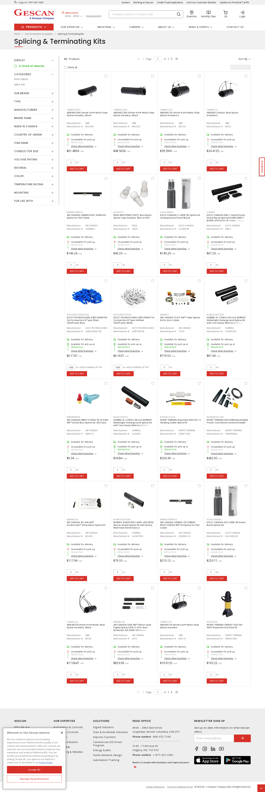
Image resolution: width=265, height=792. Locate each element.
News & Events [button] (199, 27)
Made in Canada (26, 126)
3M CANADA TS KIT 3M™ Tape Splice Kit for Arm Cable (180, 319)
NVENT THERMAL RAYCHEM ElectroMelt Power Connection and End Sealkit (227, 421)
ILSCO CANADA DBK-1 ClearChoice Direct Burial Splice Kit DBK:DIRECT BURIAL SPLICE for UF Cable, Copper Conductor (226, 219)
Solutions (101, 721)
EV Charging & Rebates (68, 751)
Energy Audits (102, 750)
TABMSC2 (212, 109)
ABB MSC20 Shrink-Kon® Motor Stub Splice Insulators (180, 114)
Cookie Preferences (155, 787)
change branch (93, 16)
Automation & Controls (68, 727)
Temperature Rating (28, 184)
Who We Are (22, 727)
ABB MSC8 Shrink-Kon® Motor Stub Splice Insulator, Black (86, 626)
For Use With (23, 201)
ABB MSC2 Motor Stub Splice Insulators (222, 114)
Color (19, 176)
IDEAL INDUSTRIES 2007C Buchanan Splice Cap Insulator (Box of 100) (132, 216)
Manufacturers (25, 110)
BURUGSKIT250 (215, 314)
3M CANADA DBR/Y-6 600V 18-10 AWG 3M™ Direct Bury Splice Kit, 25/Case (87, 421)
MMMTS (164, 314)
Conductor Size (26, 151)
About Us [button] (164, 27)
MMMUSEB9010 (168, 519)
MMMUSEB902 (75, 212)
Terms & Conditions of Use (180, 786)
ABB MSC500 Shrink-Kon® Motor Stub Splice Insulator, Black (87, 114)
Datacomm (60, 737)
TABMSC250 (120, 109)
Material (20, 168)
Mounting (21, 192)
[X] (62, 732)
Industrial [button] (104, 27)
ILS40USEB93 (214, 519)
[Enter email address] (214, 738)
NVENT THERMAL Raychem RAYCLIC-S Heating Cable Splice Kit (180, 421)
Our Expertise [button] (70, 27)
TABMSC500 (74, 109)
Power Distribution (66, 742)
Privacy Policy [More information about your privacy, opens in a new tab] (46, 762)
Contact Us (235, 27)
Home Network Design (107, 755)
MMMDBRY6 (73, 417)
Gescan (20, 721)
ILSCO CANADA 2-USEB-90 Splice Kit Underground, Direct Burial (180, 216)
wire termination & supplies (39, 33)
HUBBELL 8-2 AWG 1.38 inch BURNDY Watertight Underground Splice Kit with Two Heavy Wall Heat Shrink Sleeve (132, 423)
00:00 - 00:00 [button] (72, 16)
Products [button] (34, 27)
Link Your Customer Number (201, 2)
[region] (34, 758)
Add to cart (77, 168)
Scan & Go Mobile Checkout (110, 732)
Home (17, 33)
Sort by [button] (242, 59)
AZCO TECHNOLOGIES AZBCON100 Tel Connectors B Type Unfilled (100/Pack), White (133, 320)
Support (22, 2)
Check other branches (82, 146)
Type (17, 101)
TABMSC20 (166, 109)
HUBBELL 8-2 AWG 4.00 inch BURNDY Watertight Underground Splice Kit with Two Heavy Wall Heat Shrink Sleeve (226, 321)
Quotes (126, 2)
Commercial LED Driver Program (107, 743)
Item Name (21, 143)
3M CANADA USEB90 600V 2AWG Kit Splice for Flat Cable (86, 216)
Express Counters (104, 737)
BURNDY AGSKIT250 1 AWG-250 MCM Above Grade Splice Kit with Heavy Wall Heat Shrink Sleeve (133, 525)
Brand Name (22, 118)
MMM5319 (119, 621)
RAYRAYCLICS (167, 417)
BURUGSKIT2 (120, 417)
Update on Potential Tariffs (234, 2)
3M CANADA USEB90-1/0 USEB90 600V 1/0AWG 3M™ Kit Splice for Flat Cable (179, 525)
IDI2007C (118, 212)
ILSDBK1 (211, 212)
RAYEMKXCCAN (215, 417)
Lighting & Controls (66, 732)
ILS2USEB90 (166, 212)
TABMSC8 (72, 621)
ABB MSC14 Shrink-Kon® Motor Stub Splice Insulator (179, 626)
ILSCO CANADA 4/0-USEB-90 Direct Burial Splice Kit (226, 523)
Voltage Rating (25, 159)
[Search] (146, 14)
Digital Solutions (103, 727)
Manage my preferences (34, 778)
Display (19, 60)
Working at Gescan (143, 2)
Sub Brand (21, 93)
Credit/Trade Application (170, 2)
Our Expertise (64, 721)
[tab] (34, 60)
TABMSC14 (166, 621)
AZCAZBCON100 (122, 314)
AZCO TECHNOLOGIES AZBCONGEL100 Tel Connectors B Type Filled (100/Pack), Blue (87, 320)
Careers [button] (134, 27)
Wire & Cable (62, 747)
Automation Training (106, 760)
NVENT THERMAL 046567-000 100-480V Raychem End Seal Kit (225, 626)
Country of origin (28, 134)
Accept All (34, 769)
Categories (22, 74)
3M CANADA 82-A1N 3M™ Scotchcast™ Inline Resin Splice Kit (86, 523)
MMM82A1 (72, 519)
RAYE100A (212, 621)
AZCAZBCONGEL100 (78, 314)
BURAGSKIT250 (122, 519)
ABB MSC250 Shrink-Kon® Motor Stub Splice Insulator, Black (133, 114)
